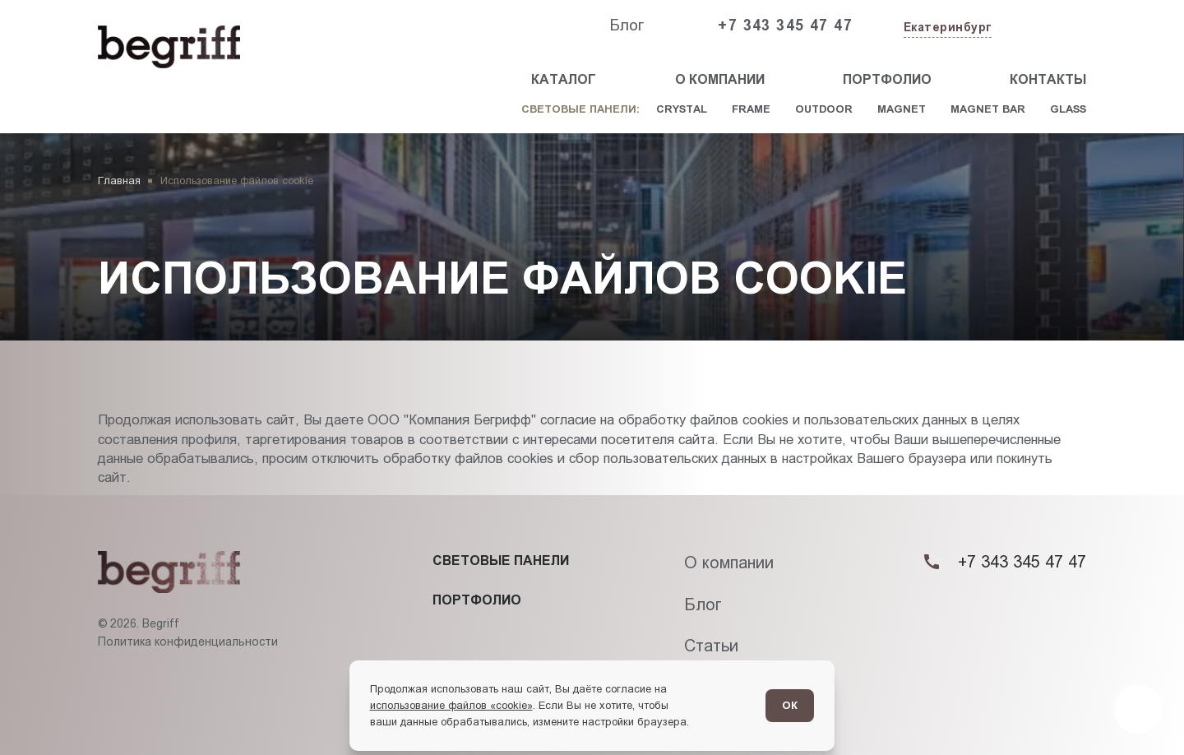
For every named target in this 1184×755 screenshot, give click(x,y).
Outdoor (824, 109)
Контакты (1048, 79)
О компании (720, 79)
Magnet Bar (987, 109)
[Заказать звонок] (1048, 26)
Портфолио (887, 79)
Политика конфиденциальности (188, 641)
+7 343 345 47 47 (785, 25)
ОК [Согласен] (790, 705)
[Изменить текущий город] (946, 28)
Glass (1068, 109)
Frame (751, 109)
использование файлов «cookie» (451, 705)
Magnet (901, 109)
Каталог (563, 79)
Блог (626, 25)
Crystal (681, 109)
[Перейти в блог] (1138, 709)
